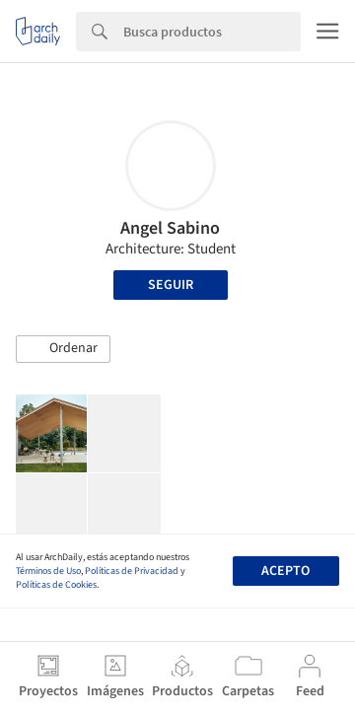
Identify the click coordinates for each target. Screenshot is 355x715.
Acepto (285, 571)
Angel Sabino (170, 228)
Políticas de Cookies (56, 585)
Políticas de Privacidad (131, 571)
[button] (63, 349)
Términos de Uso (48, 571)
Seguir (170, 285)
